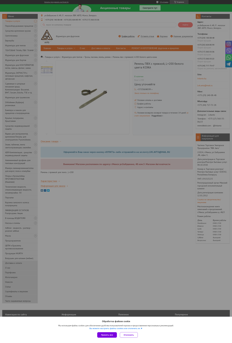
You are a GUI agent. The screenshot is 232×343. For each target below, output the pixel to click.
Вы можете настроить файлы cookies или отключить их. (115, 328)
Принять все (107, 335)
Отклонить (129, 335)
